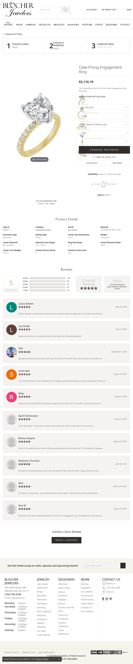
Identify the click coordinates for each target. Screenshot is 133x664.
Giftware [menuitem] (41, 626)
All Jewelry (8, 23)
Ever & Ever (72, 230)
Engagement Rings (13, 34)
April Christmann (28, 415)
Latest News (87, 603)
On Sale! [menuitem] (41, 630)
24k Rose (63, 584)
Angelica (62, 599)
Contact (125, 24)
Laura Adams (25, 303)
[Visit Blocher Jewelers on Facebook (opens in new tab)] (103, 598)
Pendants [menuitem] (42, 599)
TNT (20, 348)
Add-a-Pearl (64, 588)
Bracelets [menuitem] (42, 595)
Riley (21, 393)
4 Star (25, 281)
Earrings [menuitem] (41, 607)
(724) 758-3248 (46, 203)
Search (15, 47)
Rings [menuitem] (40, 591)
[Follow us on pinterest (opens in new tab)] (111, 598)
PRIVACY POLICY (12, 652)
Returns (117, 163)
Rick (20, 483)
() (68, 278)
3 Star (25, 284)
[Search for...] (48, 9)
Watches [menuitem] (41, 615)
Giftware (87, 24)
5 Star (25, 278)
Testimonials (87, 599)
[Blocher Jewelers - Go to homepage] (19, 9)
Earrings (31, 24)
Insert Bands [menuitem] (43, 634)
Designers (111, 24)
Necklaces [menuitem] (42, 603)
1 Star (25, 290)
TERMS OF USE (28, 652)
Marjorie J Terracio (29, 460)
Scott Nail (24, 370)
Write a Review (66, 540)
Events (99, 24)
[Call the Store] (13, 594)
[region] (39, 126)
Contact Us (86, 607)
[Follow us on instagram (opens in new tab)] (106, 598)
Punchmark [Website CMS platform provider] (72, 659)
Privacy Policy (41, 659)
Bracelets (59, 24)
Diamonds (73, 24)
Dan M (22, 505)
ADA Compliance (46, 652)
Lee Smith (24, 326)
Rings (19, 24)
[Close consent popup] (59, 659)
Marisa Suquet (26, 438)
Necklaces (45, 24)
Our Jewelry (87, 591)
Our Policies (87, 611)
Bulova (61, 603)
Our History (87, 595)
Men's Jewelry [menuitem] (44, 611)
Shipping (91, 163)
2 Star (25, 287)
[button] (93, 9)
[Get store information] (15, 598)
